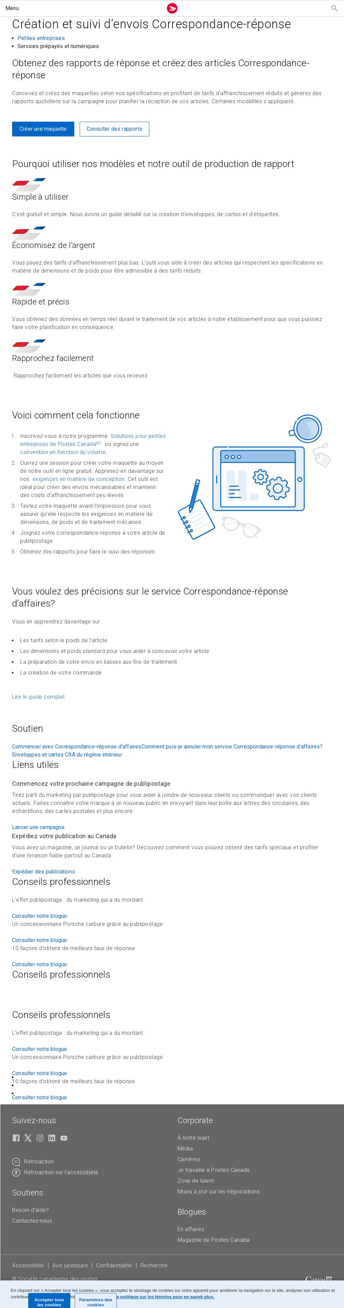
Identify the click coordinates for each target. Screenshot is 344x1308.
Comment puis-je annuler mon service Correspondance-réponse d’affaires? (232, 746)
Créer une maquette (43, 129)
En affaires (191, 1229)
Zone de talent (196, 1181)
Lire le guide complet (38, 697)
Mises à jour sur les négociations (219, 1191)
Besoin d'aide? (30, 1210)
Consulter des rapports (114, 129)
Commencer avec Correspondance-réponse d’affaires (77, 746)
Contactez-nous (32, 1221)
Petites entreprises (41, 38)
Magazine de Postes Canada (214, 1240)
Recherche (154, 1265)
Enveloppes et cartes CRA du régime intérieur (67, 754)
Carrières (189, 1159)
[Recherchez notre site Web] (335, 8)
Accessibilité (28, 1265)
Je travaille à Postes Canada (214, 1170)
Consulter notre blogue (39, 916)
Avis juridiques (70, 1265)
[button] (82, 8)
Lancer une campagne (38, 827)
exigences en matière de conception (78, 479)
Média (185, 1148)
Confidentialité (114, 1265)
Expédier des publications (43, 871)
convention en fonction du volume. (63, 452)
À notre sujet (193, 1138)
